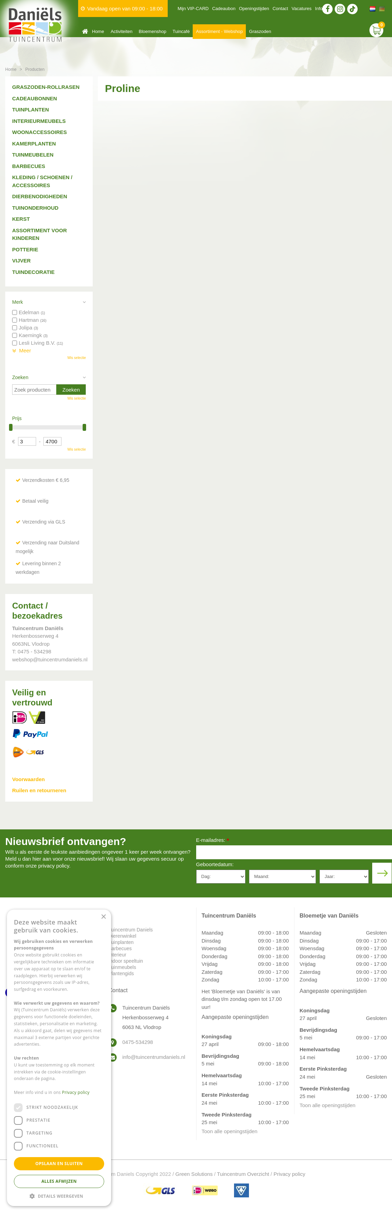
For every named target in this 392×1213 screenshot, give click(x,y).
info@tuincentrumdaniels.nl (153, 1057)
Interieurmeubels (39, 121)
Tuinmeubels (122, 967)
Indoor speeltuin (125, 961)
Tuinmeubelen (32, 155)
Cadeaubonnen (34, 98)
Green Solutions (194, 1174)
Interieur (117, 954)
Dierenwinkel (122, 936)
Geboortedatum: (215, 864)
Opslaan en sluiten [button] (59, 1163)
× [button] (103, 917)
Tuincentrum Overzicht (243, 1174)
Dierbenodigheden (39, 196)
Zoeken (20, 377)
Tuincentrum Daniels (130, 929)
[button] (59, 1196)
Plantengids (121, 973)
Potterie (25, 249)
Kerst (21, 219)
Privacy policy (290, 1174)
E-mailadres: (212, 840)
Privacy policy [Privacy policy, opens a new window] (76, 1092)
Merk (17, 302)
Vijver (21, 260)
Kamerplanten (34, 144)
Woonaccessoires (39, 132)
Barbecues (28, 166)
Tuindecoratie (33, 272)
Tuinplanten (30, 109)
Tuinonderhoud (35, 208)
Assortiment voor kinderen (39, 234)
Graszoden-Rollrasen (46, 87)
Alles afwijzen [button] (59, 1181)
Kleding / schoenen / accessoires (42, 181)
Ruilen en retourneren (39, 790)
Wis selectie (76, 358)
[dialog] (59, 1058)
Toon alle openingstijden (230, 1131)
